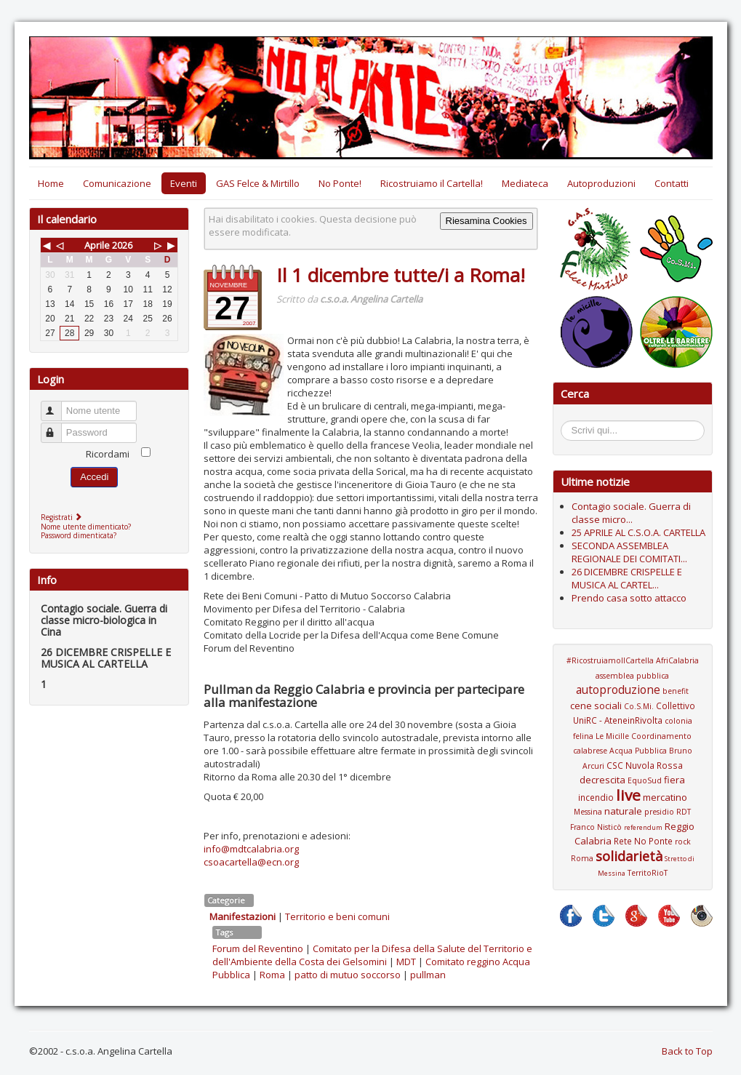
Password (57, 426)
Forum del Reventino (257, 948)
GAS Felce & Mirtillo (258, 183)
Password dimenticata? (78, 535)
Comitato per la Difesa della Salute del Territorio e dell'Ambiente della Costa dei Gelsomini (372, 955)
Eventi (183, 183)
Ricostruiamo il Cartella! (431, 183)
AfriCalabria (677, 660)
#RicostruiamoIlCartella (610, 660)
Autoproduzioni (601, 183)
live (628, 795)
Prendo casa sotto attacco (629, 597)
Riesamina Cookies (486, 220)
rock (683, 841)
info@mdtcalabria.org (251, 848)
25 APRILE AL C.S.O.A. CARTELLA (638, 532)
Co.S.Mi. (639, 706)
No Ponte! (340, 183)
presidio (659, 812)
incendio (596, 797)
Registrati (63, 517)
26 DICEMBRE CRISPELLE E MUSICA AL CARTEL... (627, 578)
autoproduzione (618, 690)
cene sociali (596, 705)
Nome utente (57, 404)
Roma (272, 974)
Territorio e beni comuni (337, 916)
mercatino (665, 797)
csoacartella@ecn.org (251, 861)
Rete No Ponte (643, 841)
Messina (588, 812)
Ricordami (107, 453)
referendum (643, 827)
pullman (428, 974)
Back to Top (687, 1051)
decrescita (602, 779)
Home (51, 183)
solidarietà (629, 856)
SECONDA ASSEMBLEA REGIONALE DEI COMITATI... (629, 552)
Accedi (94, 476)
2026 (122, 245)
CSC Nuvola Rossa (644, 765)
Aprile (97, 245)
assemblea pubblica (632, 676)
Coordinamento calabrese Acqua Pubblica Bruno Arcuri (632, 751)
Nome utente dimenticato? (86, 526)
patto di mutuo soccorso (348, 974)
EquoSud (645, 780)
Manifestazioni (242, 916)
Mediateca (525, 183)
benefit (675, 691)
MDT (406, 961)
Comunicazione (117, 183)
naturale (623, 811)
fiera (674, 779)
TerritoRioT (648, 873)
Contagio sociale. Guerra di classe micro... (631, 513)
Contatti (671, 183)
